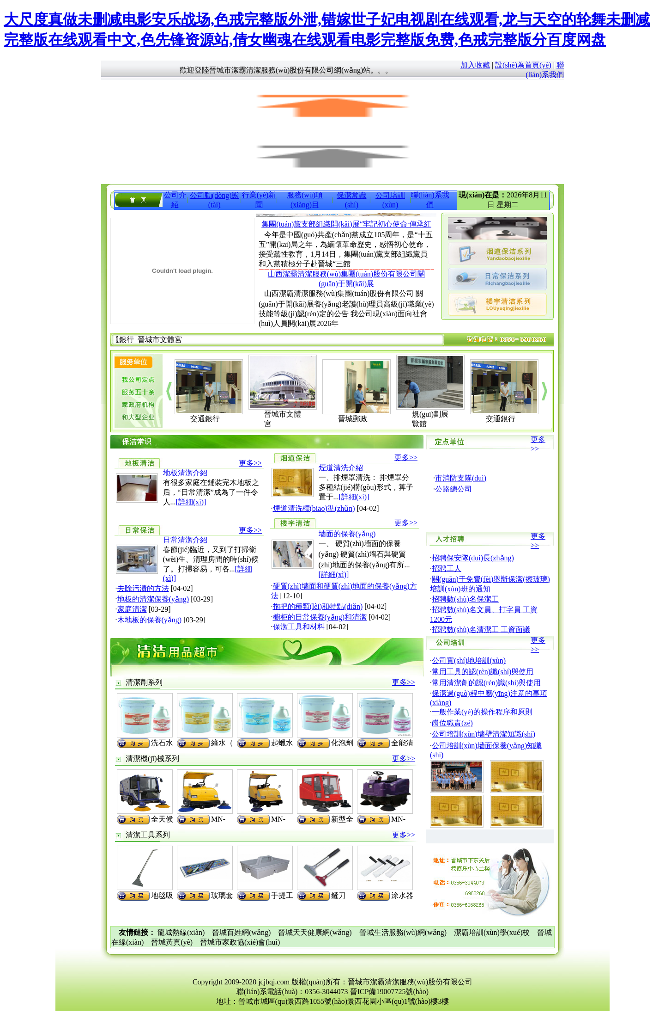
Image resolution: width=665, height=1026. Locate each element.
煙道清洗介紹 (341, 468)
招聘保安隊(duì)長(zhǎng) (473, 558)
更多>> (250, 463)
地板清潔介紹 (185, 473)
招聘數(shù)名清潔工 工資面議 (481, 629)
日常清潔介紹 (185, 540)
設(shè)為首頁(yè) (523, 65)
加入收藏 (475, 65)
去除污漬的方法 (143, 588)
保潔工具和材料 (299, 627)
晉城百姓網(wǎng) (241, 932)
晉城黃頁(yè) (172, 942)
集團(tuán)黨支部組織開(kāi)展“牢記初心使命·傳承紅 (346, 224)
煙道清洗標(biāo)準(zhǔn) (314, 508)
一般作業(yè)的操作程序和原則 (482, 712)
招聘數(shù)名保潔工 (465, 599)
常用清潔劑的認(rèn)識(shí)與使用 (486, 683)
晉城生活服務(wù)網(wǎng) (403, 932)
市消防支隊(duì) (460, 486)
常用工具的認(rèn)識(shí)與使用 (482, 672)
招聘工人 (446, 568)
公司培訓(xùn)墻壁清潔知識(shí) (483, 734)
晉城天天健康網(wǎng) (314, 932)
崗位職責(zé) (452, 723)
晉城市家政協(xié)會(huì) (240, 942)
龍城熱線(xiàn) (181, 932)
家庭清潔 (132, 609)
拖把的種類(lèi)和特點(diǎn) (318, 606)
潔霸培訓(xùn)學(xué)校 (492, 932)
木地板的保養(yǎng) (149, 620)
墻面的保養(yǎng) (347, 534)
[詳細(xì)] (191, 502)
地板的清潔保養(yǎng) (153, 599)
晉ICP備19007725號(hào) (389, 991)
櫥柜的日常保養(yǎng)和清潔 (320, 617)
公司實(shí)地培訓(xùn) (469, 660)
